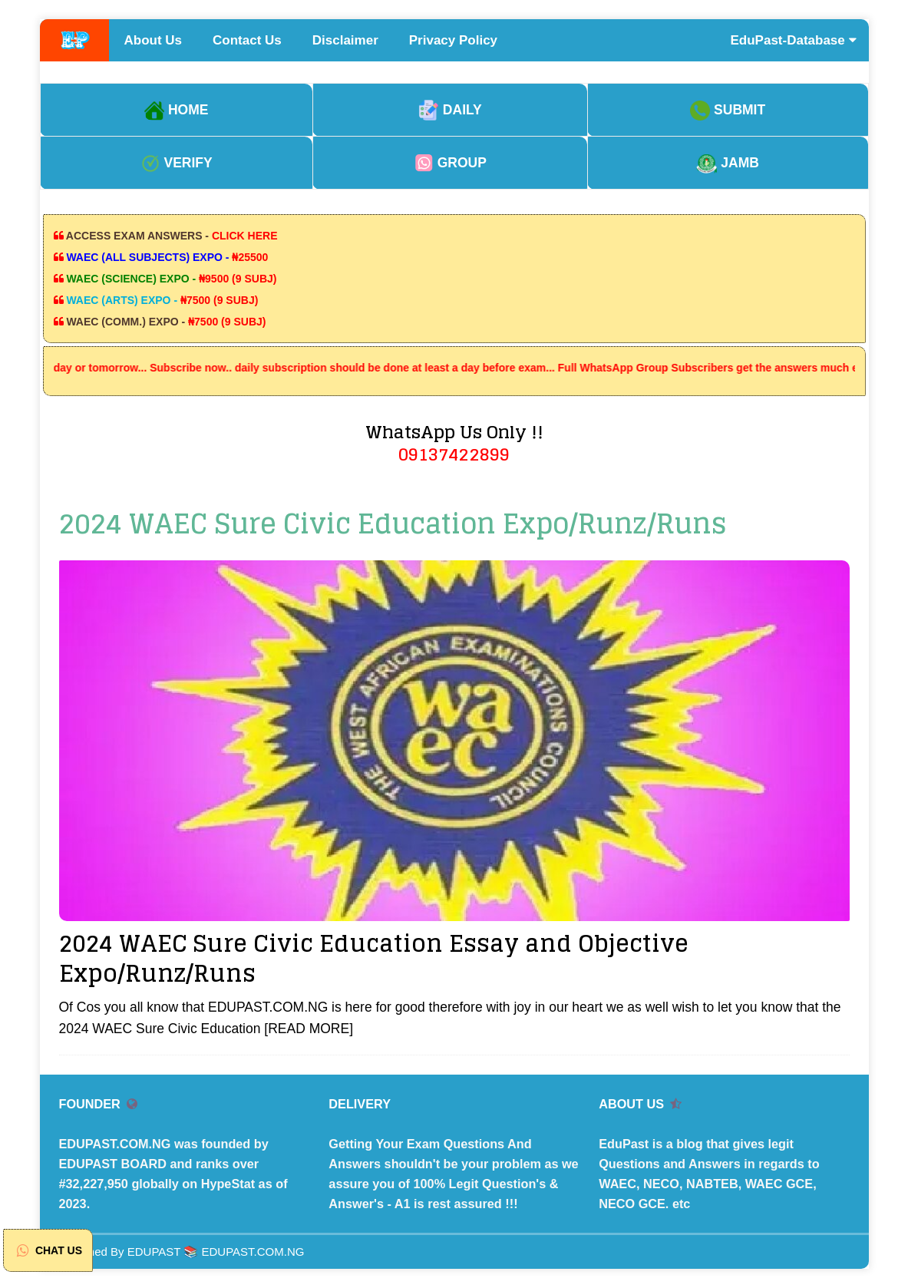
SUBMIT (727, 109)
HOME (176, 109)
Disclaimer (345, 40)
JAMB (727, 162)
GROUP (450, 162)
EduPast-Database (794, 40)
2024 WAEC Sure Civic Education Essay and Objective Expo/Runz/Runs (373, 958)
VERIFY (176, 162)
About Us (153, 40)
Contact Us (247, 40)
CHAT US (48, 1250)
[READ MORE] (308, 1028)
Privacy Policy (453, 40)
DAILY (450, 109)
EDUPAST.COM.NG (253, 1251)
